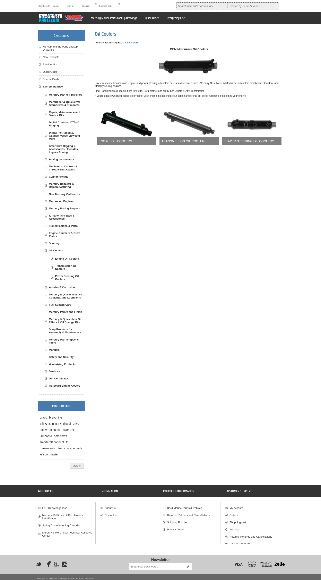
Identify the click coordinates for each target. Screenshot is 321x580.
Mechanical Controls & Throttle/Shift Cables (63, 168)
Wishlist (234, 527)
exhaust (55, 429)
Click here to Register (48, 6)
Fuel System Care (60, 304)
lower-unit (68, 429)
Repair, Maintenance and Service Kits (64, 114)
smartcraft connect (52, 442)
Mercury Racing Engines (64, 208)
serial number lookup (213, 95)
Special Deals (51, 79)
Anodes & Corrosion (62, 287)
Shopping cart (237, 520)
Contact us (111, 513)
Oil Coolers (56, 250)
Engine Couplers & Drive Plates (64, 235)
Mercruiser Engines (61, 201)
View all (77, 465)
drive (76, 423)
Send (188, 563)
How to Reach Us (239, 541)
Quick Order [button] (152, 18)
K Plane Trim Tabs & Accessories (62, 217)
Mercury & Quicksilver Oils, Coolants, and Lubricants (66, 296)
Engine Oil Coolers (115, 141)
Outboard (46, 436)
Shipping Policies (177, 520)
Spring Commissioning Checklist (61, 523)
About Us (110, 505)
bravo (43, 417)
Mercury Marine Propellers (65, 94)
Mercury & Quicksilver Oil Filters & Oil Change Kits (65, 321)
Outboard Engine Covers (64, 385)
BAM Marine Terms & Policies (184, 505)
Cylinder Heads (58, 176)
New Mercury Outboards (64, 194)
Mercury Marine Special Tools (64, 341)
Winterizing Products (62, 364)
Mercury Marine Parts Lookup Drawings (60, 48)
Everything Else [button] (176, 18)
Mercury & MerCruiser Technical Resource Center (67, 532)
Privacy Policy (175, 527)
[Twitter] (39, 561)
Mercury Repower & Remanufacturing (61, 185)
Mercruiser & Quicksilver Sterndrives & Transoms (64, 103)
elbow (43, 429)
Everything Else (53, 86)
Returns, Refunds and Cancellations (188, 513)
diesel (67, 423)
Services (54, 371)
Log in (70, 6)
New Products (51, 57)
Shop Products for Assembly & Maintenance (65, 331)
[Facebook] (47, 561)
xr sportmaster (49, 454)
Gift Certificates (59, 378)
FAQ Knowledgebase (54, 505)
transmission (48, 448)
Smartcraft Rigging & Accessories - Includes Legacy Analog (63, 149)
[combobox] (201, 6)
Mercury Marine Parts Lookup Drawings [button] (114, 18)
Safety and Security (61, 357)
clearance (50, 423)
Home (98, 42)
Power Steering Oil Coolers (249, 141)
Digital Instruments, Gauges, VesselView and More (64, 135)
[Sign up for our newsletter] (156, 563)
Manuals (54, 349)
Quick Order (50, 71)
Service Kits (50, 64)
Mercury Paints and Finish (65, 311)
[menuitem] (176, 18)
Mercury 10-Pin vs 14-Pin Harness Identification (62, 515)
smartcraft (60, 436)
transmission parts (70, 448)
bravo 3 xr (55, 417)
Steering (54, 243)
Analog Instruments (61, 159)
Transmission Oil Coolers (184, 141)
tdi (67, 442)
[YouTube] (56, 561)
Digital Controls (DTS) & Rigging (64, 124)
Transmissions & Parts (63, 225)
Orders (233, 513)
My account (236, 505)
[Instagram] (64, 561)
